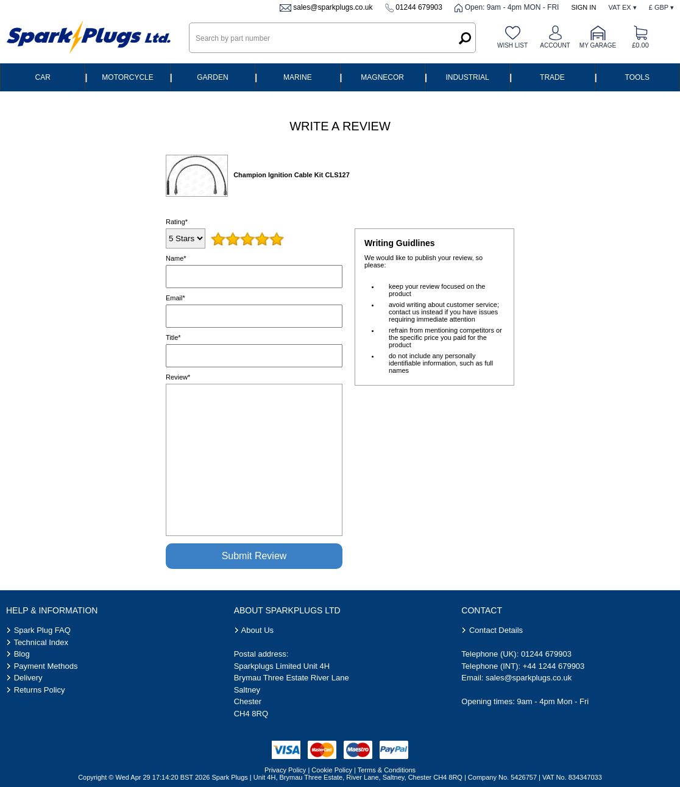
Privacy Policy (285, 770)
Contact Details (496, 630)
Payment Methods (46, 666)
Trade (552, 77)
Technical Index (40, 642)
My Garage (597, 45)
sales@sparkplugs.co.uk (332, 7)
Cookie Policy (331, 770)
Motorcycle (127, 77)
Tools (637, 77)
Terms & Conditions (387, 770)
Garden (212, 77)
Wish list (512, 45)
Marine (297, 77)
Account (555, 45)
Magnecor (382, 77)
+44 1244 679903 (554, 666)
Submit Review (254, 556)
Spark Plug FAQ (42, 630)
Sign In (583, 7)
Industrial (467, 77)
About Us (257, 630)
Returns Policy (39, 689)
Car (43, 77)
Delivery (28, 677)
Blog (22, 653)
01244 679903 (418, 7)
